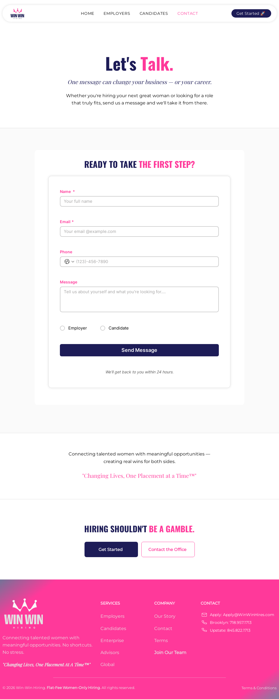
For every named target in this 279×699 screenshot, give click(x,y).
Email (67, 221)
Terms (161, 640)
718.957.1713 (241, 622)
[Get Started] (111, 549)
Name (67, 191)
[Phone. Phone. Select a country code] (69, 261)
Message (68, 282)
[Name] (137, 201)
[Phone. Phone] (145, 261)
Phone (66, 251)
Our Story (164, 616)
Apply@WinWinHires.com (248, 614)
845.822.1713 (238, 630)
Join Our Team (170, 652)
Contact (163, 628)
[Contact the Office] (168, 549)
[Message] (139, 299)
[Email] (137, 231)
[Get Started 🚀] (251, 13)
